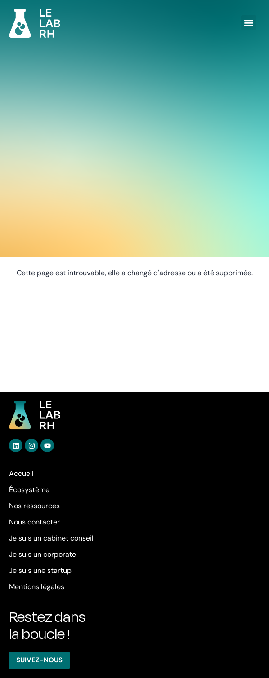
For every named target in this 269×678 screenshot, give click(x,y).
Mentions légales (36, 586)
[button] (248, 22)
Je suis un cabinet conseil (51, 538)
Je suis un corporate (42, 554)
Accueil (21, 473)
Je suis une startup (40, 570)
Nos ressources (34, 506)
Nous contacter (34, 522)
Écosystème (29, 489)
